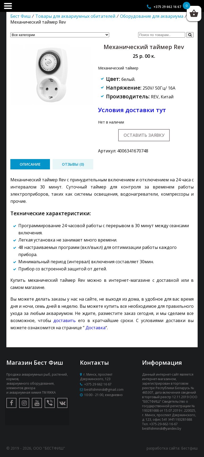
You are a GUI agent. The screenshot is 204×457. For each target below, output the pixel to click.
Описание (30, 164)
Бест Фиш (20, 16)
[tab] (30, 164)
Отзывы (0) (73, 164)
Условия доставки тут (132, 110)
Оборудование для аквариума (151, 16)
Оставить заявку (144, 135)
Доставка (95, 328)
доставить (64, 320)
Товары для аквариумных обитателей (75, 16)
